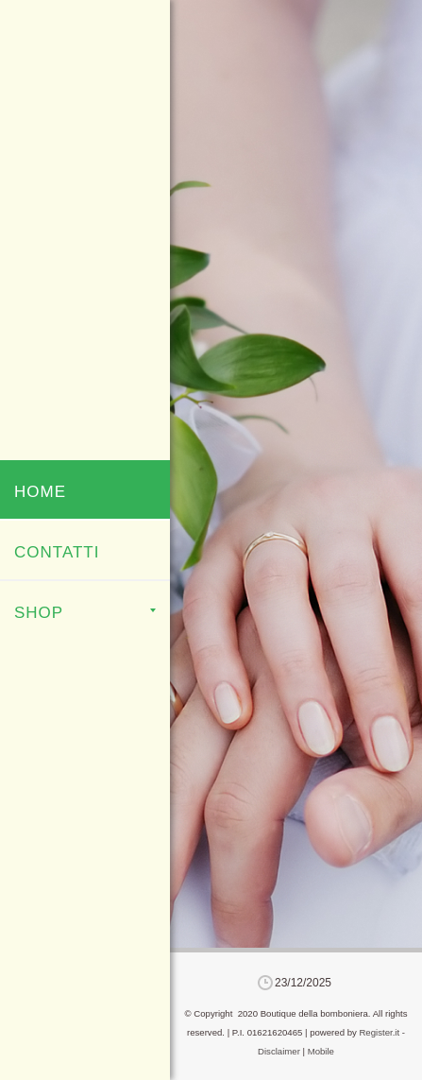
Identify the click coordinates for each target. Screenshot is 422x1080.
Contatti (56, 552)
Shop (85, 613)
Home (40, 492)
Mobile (321, 1051)
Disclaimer (279, 1051)
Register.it (379, 1032)
